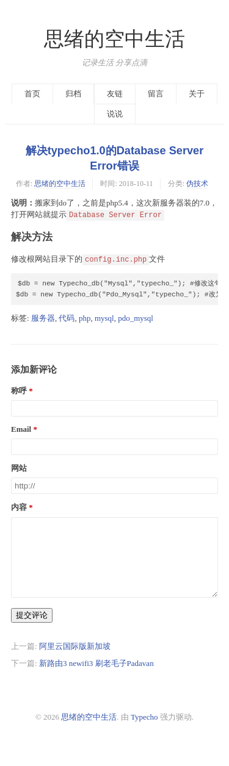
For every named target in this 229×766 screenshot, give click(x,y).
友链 (115, 93)
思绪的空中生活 (114, 39)
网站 (19, 468)
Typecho (144, 731)
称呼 (19, 390)
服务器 (43, 318)
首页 (32, 93)
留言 (156, 93)
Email (21, 429)
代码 (67, 318)
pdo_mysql (135, 318)
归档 (73, 93)
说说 (115, 113)
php (85, 318)
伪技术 (197, 183)
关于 (197, 93)
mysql (104, 318)
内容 (19, 507)
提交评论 (32, 629)
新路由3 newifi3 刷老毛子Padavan (96, 677)
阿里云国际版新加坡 (75, 660)
